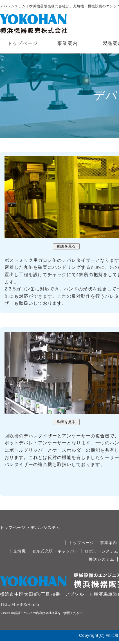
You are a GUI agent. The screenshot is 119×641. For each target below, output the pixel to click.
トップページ (81, 542)
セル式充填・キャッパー (55, 551)
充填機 (19, 551)
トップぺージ (22, 43)
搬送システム (101, 559)
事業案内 (67, 43)
